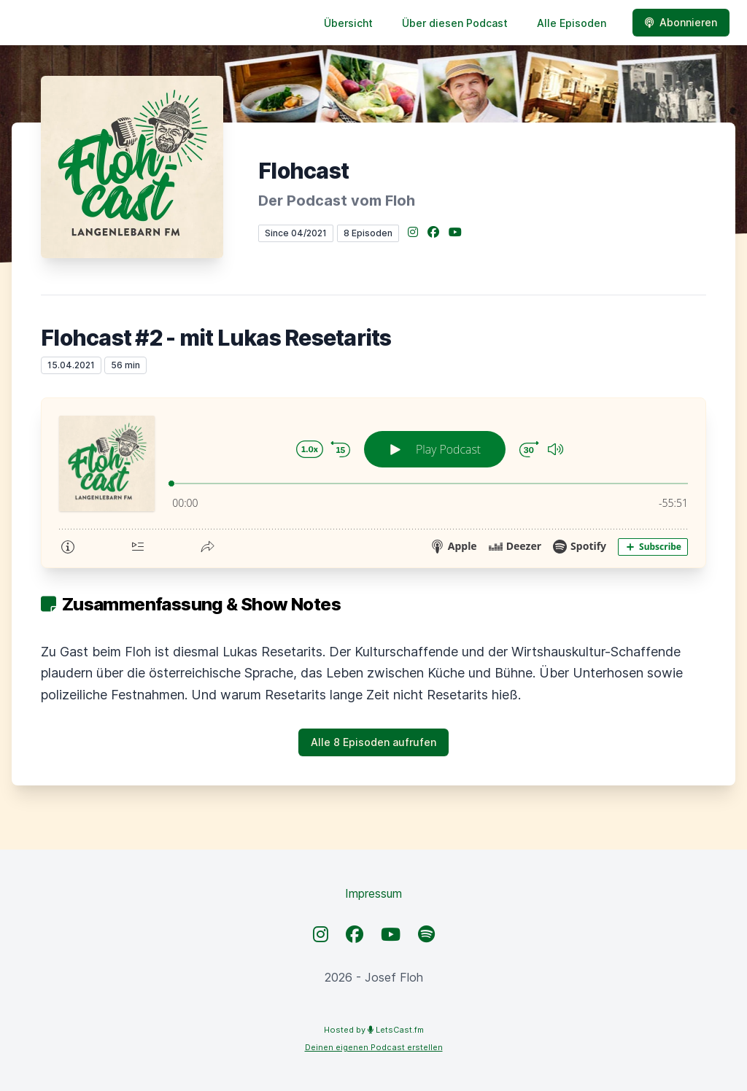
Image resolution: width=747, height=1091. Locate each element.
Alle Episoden (571, 23)
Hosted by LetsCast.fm (374, 1030)
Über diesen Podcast (455, 23)
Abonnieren (681, 22)
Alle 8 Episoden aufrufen (373, 742)
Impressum (373, 893)
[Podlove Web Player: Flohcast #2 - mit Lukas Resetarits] (373, 482)
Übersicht (348, 23)
